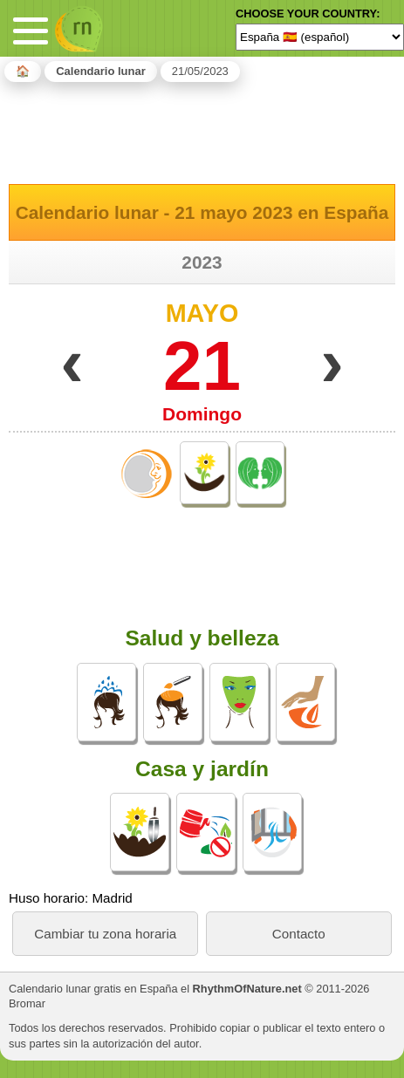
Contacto (298, 933)
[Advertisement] (202, 130)
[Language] (320, 37)
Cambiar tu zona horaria (105, 933)
